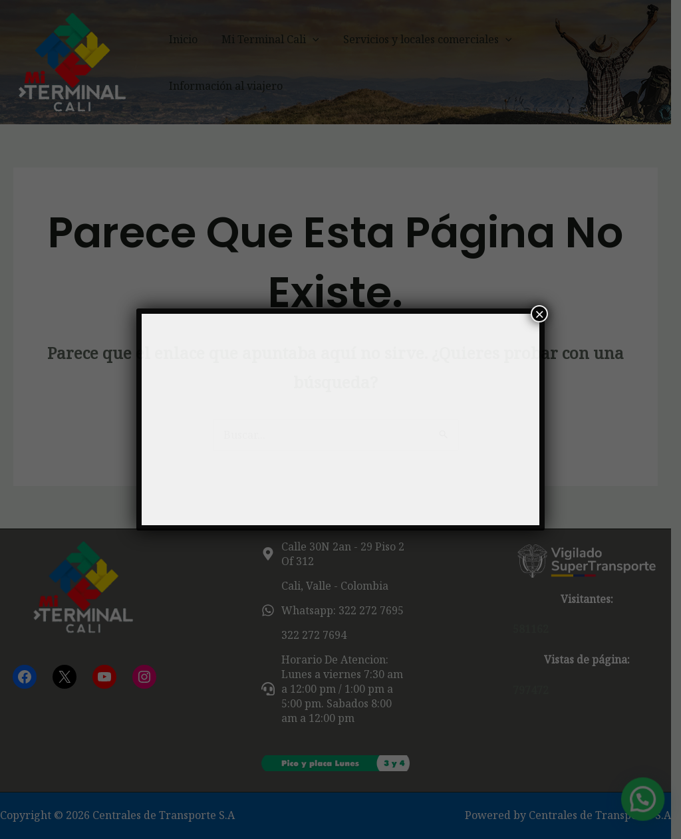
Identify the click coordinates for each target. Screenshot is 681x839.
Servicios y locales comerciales (437, 62)
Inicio (199, 62)
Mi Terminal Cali (284, 62)
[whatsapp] (336, 610)
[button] (326, 62)
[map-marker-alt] (340, 553)
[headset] (340, 688)
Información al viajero (600, 62)
